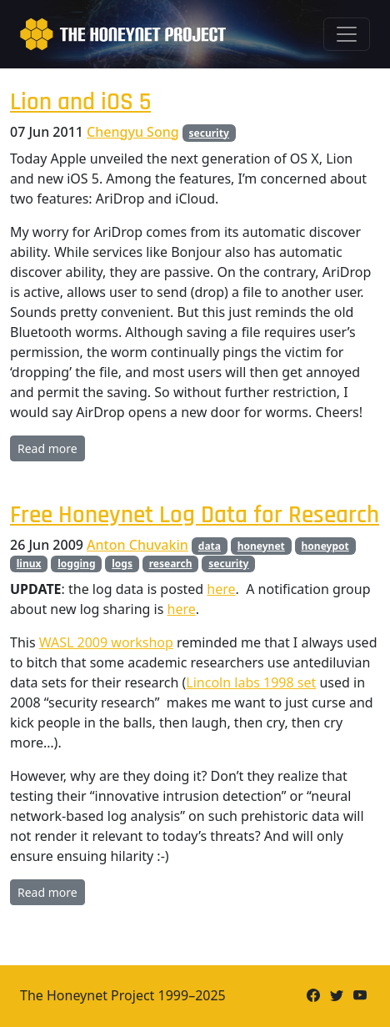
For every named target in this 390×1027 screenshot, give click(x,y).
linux (29, 563)
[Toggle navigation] (346, 34)
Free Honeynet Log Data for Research (194, 515)
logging (76, 563)
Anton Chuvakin (137, 545)
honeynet (261, 546)
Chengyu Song (133, 132)
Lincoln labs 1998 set (251, 682)
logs (122, 563)
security (209, 133)
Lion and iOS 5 (80, 102)
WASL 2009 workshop (106, 642)
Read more (48, 448)
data (209, 546)
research (170, 563)
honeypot (325, 546)
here (221, 589)
